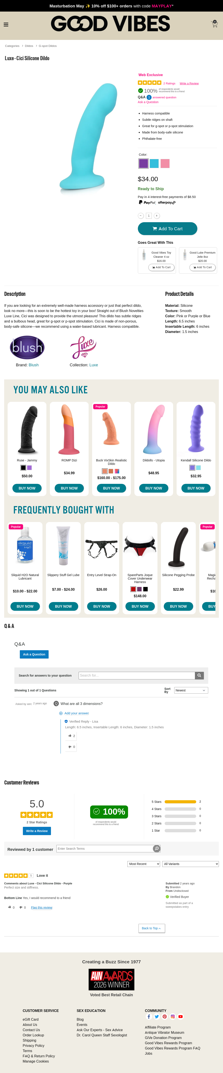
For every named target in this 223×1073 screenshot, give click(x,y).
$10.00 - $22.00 (25, 591)
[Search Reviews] (108, 848)
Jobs (148, 1053)
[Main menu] (5, 24)
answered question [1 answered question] (164, 97)
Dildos (29, 46)
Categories (12, 46)
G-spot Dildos (48, 46)
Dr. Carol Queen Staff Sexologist (102, 1035)
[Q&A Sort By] (191, 690)
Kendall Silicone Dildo (196, 460)
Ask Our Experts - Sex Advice (100, 1030)
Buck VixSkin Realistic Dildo (111, 462)
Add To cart (167, 228)
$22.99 (178, 589)
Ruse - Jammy (27, 460)
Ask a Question (148, 102)
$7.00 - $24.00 (63, 589)
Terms (27, 1051)
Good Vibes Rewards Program (168, 1043)
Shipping (29, 1040)
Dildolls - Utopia (154, 460)
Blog (80, 1019)
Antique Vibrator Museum (164, 1032)
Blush (34, 364)
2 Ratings (169, 83)
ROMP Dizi (69, 460)
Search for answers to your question (45, 675)
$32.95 (196, 476)
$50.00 (27, 476)
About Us (30, 1024)
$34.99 (69, 473)
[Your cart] (214, 24)
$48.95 (153, 473)
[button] (143, 163)
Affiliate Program (158, 1027)
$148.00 (140, 596)
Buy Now (27, 488)
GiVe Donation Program (163, 1037)
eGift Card (31, 1019)
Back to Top (151, 928)
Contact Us (31, 1030)
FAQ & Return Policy (39, 1056)
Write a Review (189, 83)
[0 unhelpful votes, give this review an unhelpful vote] (21, 907)
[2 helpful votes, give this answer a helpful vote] (70, 736)
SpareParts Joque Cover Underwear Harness (140, 578)
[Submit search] (199, 675)
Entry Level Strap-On (101, 575)
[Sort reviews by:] (143, 864)
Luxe (94, 364)
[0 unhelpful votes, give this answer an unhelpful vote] (70, 747)
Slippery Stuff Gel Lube (63, 575)
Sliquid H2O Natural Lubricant (25, 576)
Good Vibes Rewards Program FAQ (172, 1048)
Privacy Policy (33, 1045)
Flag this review (41, 907)
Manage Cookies (36, 1061)
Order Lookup (33, 1035)
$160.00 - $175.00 (111, 478)
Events (82, 1024)
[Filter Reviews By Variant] (190, 864)
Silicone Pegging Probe (178, 575)
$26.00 (101, 589)
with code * (111, 6)
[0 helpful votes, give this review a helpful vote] (10, 907)
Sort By (167, 690)
